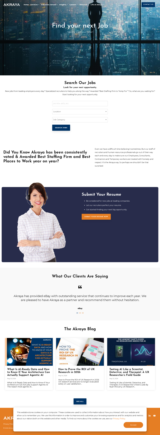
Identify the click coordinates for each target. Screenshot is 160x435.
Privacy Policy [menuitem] (8, 424)
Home (26, 5)
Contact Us (148, 4)
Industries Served (49, 5)
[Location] (80, 111)
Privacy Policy (119, 419)
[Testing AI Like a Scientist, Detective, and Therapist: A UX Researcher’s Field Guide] (131, 352)
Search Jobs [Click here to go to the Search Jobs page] (61, 128)
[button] (150, 416)
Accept (133, 425)
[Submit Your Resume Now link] (96, 217)
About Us (84, 5)
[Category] (80, 119)
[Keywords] (80, 103)
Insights (63, 5)
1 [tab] (77, 314)
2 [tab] (80, 314)
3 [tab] (83, 314)
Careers (73, 5)
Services (34, 5)
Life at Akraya (97, 5)
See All (80, 401)
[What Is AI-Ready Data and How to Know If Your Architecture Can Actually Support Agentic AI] (29, 352)
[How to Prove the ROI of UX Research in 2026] (80, 352)
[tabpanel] (80, 297)
